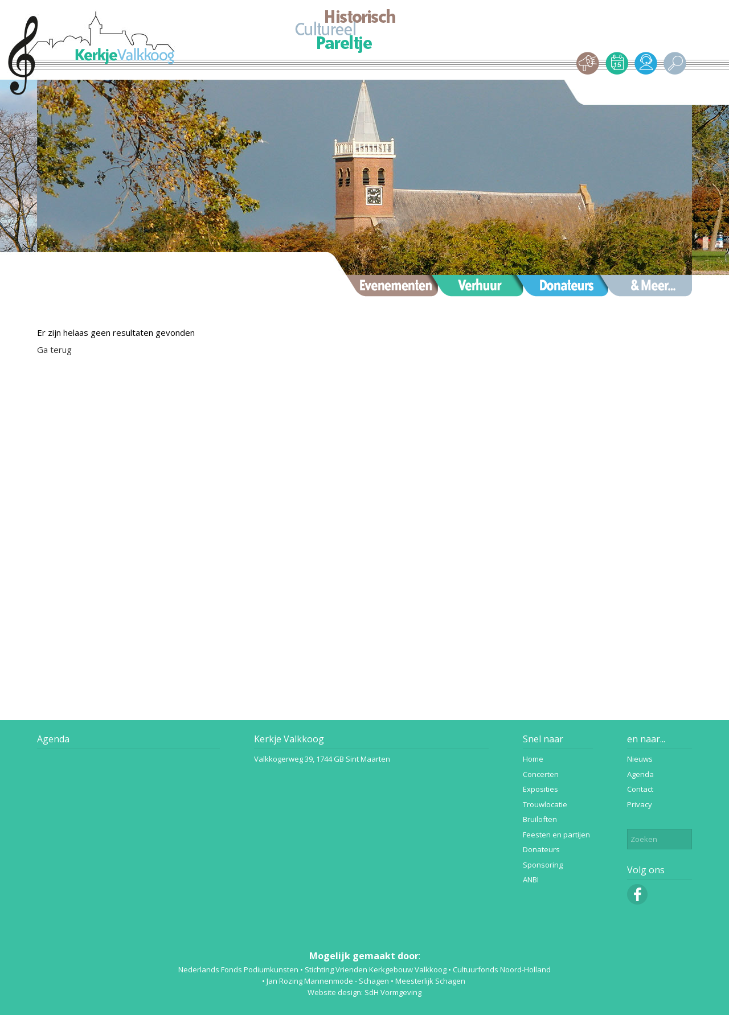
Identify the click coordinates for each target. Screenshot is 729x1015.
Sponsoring (543, 865)
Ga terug (54, 349)
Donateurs (541, 849)
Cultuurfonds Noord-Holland (502, 969)
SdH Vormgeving (392, 992)
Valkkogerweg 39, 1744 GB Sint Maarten (322, 759)
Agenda (53, 739)
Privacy (639, 804)
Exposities (540, 789)
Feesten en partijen (556, 834)
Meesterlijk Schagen (430, 981)
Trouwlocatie (545, 804)
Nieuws (640, 759)
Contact (640, 789)
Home (533, 759)
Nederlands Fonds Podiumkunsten (238, 969)
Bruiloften (540, 819)
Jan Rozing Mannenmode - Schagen (328, 981)
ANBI (531, 879)
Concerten (541, 774)
